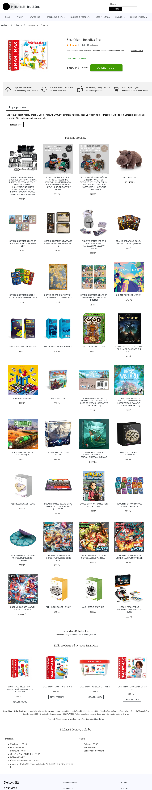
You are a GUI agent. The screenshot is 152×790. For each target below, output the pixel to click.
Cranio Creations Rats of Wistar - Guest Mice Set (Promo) (93, 297)
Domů (7, 17)
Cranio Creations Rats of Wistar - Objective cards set (22, 243)
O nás (124, 783)
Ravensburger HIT (22, 398)
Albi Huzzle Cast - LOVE (23, 504)
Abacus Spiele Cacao (94, 347)
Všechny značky (70, 783)
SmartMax (99, 719)
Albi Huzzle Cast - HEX (93, 607)
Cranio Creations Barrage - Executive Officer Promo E (58, 243)
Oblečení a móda (137, 17)
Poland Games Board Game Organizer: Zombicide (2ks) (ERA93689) (58, 506)
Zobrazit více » (137, 51)
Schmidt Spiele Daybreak (129, 295)
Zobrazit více (16, 125)
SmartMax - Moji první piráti (57, 687)
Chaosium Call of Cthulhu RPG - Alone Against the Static (129, 349)
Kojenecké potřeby (79, 17)
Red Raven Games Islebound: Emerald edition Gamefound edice (94, 454)
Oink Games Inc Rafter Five (58, 347)
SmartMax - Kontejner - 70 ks (95, 687)
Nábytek (119, 17)
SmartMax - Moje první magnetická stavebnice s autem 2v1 (20, 689)
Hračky (19, 17)
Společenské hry (55, 17)
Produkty (9, 25)
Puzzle (93, 635)
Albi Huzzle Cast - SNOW (58, 607)
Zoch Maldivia (58, 398)
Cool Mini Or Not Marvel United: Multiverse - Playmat (22, 557)
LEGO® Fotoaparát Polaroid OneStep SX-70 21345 (129, 609)
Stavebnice (34, 17)
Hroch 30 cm (129, 177)
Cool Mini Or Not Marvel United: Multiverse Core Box (58, 557)
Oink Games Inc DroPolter (22, 347)
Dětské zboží (20, 25)
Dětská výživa (102, 17)
